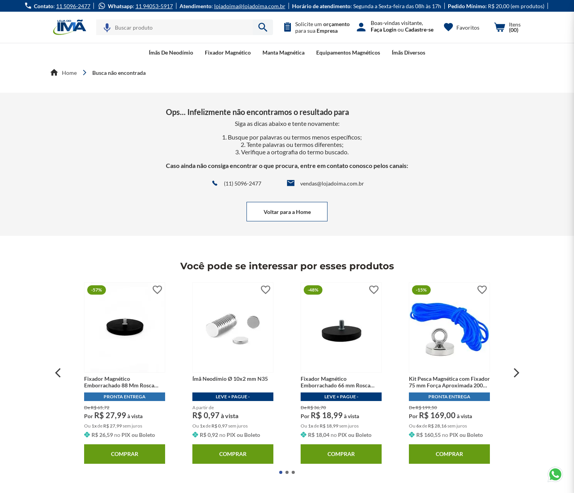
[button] (107, 27)
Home (69, 72)
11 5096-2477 (73, 6)
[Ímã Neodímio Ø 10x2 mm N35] (232, 373)
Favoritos (467, 27)
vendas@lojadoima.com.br (332, 183)
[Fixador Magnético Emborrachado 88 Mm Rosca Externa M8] (124, 373)
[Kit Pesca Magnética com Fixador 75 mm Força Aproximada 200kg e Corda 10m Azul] (449, 373)
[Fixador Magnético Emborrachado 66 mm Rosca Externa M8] (341, 373)
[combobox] (184, 27)
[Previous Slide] (58, 373)
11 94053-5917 (154, 6)
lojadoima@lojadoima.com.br (249, 6)
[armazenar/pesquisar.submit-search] (263, 27)
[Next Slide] (516, 373)
